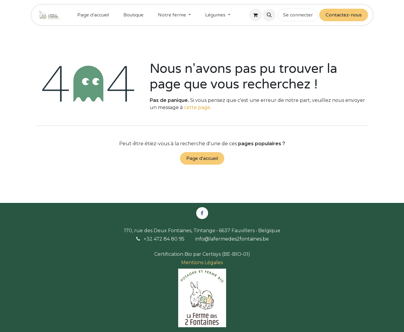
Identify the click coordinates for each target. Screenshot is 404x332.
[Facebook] (202, 213)
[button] (269, 15)
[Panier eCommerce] (255, 15)
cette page (197, 107)
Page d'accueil (202, 158)
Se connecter (298, 15)
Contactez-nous (344, 15)
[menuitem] (93, 15)
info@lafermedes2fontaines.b (230, 239)
